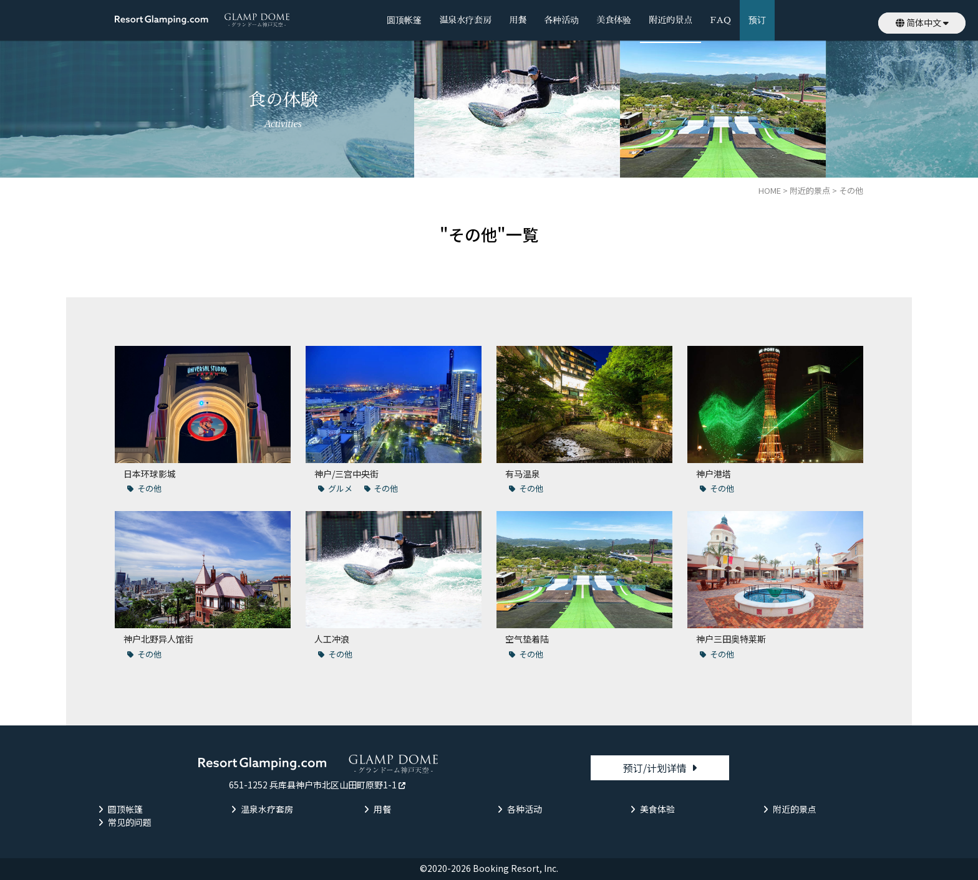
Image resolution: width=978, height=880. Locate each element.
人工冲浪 (331, 639)
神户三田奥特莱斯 (731, 639)
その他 (149, 488)
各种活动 (561, 20)
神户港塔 (713, 473)
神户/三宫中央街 (346, 473)
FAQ (720, 20)
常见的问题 (130, 822)
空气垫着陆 (527, 639)
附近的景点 (670, 20)
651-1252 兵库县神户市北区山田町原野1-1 (313, 784)
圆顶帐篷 (404, 20)
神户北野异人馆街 (158, 639)
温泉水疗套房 (465, 20)
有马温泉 (522, 473)
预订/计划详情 (655, 767)
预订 (757, 20)
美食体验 (613, 20)
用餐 (517, 20)
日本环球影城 (149, 473)
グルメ (340, 488)
